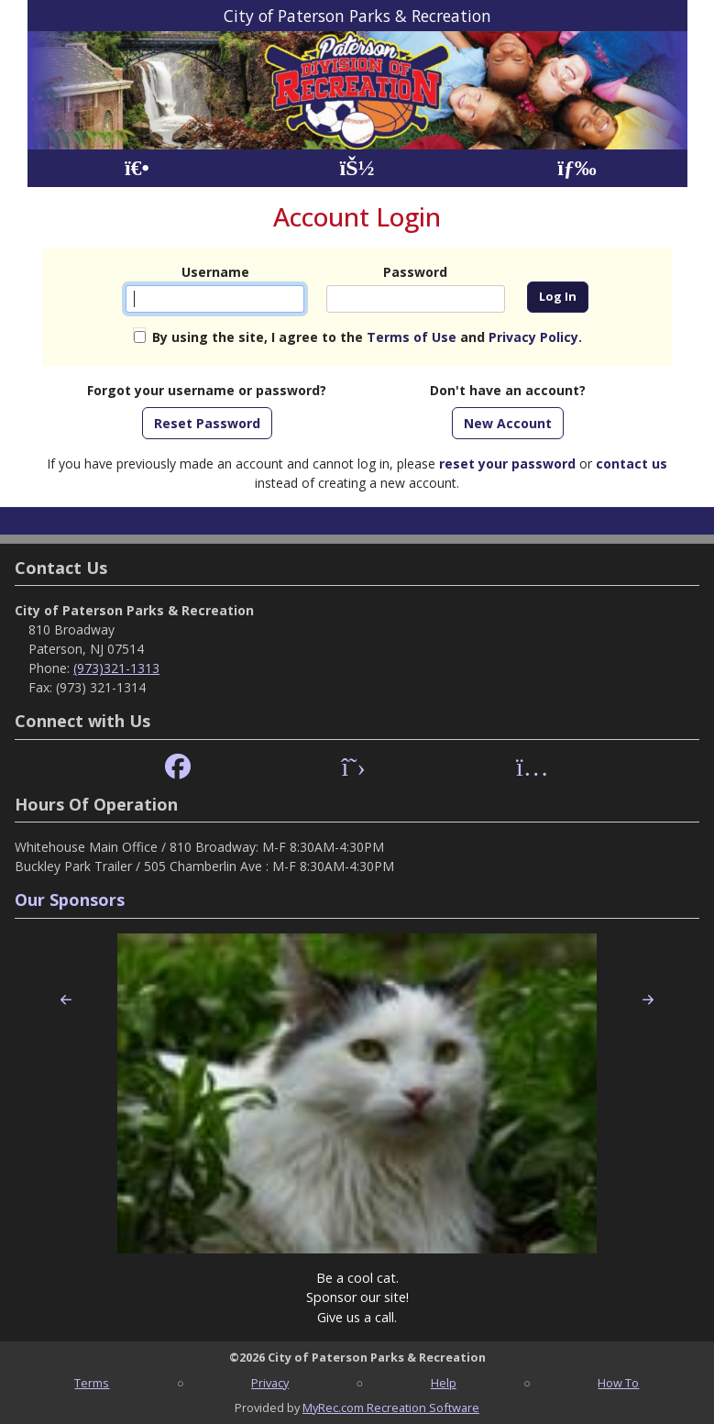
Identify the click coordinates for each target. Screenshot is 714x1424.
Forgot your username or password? (206, 390)
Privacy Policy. (535, 337)
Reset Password (207, 423)
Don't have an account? (508, 390)
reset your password (507, 463)
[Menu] (577, 168)
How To (618, 1382)
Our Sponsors (70, 900)
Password (415, 272)
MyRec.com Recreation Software (390, 1407)
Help (443, 1382)
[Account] (356, 168)
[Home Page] (137, 168)
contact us (631, 463)
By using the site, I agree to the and (367, 337)
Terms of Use (411, 337)
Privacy (270, 1382)
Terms (91, 1382)
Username (215, 272)
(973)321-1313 (116, 668)
